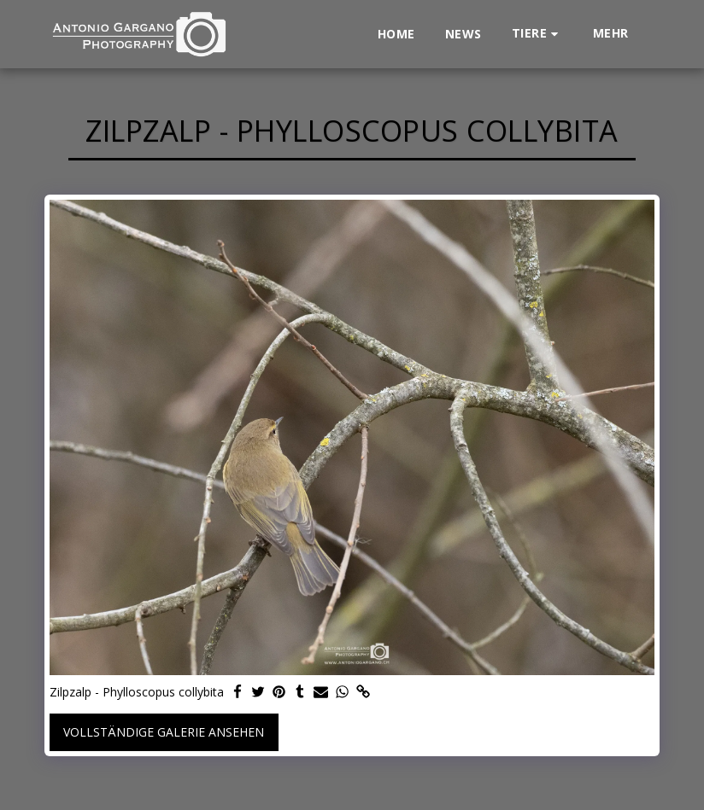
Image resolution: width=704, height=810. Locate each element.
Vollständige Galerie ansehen (163, 732)
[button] (537, 33)
